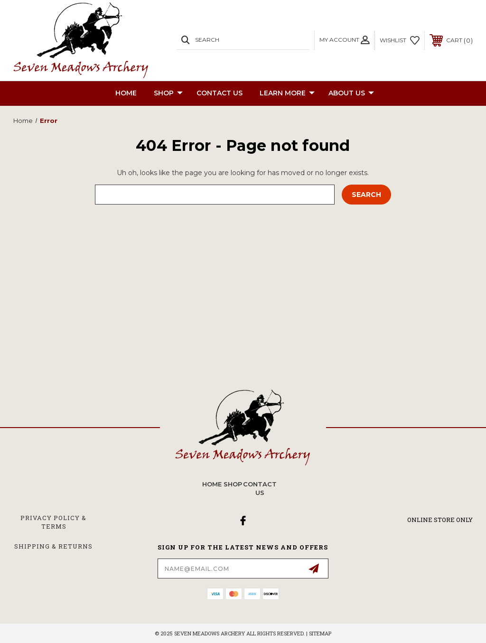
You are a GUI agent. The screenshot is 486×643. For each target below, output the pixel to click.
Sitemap (320, 633)
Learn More (287, 93)
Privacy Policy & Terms (53, 522)
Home (126, 93)
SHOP (168, 93)
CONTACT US (219, 93)
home (212, 484)
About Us (351, 93)
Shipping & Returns (53, 546)
